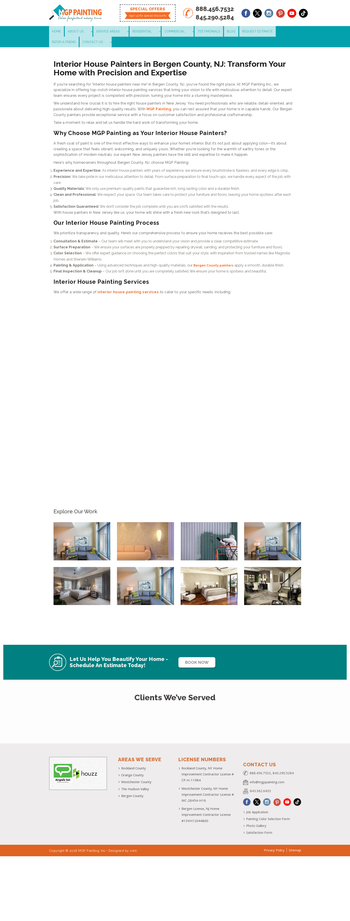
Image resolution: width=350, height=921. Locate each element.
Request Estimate (222, 32)
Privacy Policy (274, 842)
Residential (125, 32)
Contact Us (280, 32)
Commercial (150, 32)
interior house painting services (128, 283)
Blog (198, 32)
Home (55, 32)
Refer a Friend (254, 32)
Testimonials (177, 32)
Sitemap (295, 842)
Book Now (201, 652)
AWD (134, 842)
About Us (72, 32)
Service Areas (98, 32)
